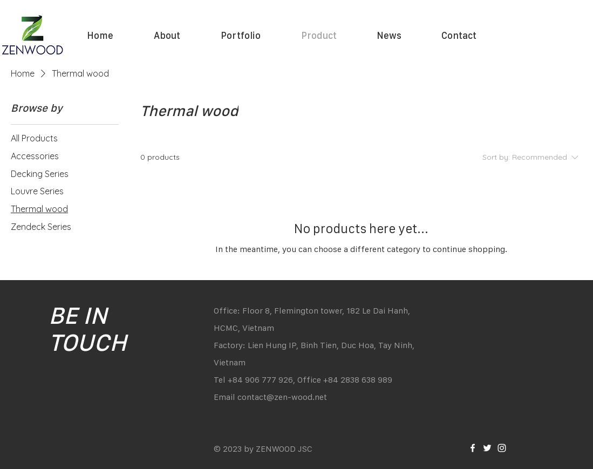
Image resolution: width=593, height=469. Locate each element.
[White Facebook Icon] (472, 448)
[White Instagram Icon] (501, 448)
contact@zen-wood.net (282, 397)
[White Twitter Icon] (487, 448)
